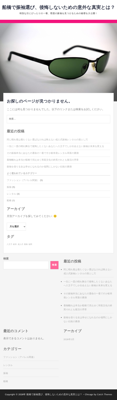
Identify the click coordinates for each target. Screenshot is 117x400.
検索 (6, 259)
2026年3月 (69, 339)
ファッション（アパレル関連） (23, 180)
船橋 (9, 200)
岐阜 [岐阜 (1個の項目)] (15, 244)
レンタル (11, 194)
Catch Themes (104, 394)
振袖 (9, 187)
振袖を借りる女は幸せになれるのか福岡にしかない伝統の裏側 (39, 166)
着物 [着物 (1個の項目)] (26, 244)
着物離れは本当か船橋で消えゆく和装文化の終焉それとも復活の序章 (43, 160)
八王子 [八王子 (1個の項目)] (9, 244)
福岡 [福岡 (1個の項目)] (30, 244)
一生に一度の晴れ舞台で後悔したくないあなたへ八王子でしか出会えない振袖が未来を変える (55, 146)
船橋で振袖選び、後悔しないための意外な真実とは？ (58, 7)
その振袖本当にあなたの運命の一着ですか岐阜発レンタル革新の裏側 (43, 153)
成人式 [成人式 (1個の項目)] (20, 244)
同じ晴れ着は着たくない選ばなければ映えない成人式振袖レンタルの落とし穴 (47, 139)
